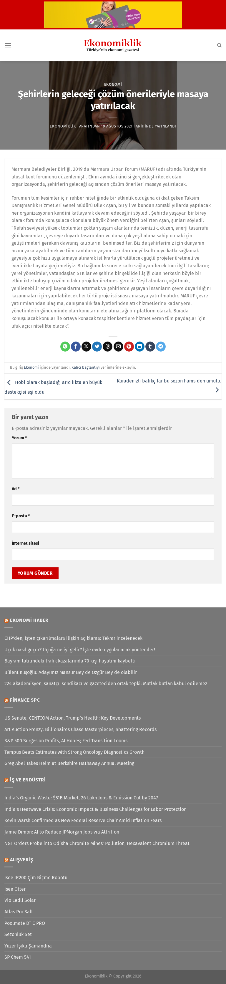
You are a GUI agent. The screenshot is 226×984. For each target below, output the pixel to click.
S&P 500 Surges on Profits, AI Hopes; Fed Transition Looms (65, 740)
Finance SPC (25, 700)
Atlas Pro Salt (18, 912)
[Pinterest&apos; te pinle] (129, 347)
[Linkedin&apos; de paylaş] (139, 347)
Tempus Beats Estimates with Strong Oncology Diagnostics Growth (74, 752)
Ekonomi (113, 84)
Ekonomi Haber (29, 620)
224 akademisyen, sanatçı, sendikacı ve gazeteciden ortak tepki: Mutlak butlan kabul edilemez (105, 683)
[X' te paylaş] (86, 347)
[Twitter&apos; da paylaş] (97, 347)
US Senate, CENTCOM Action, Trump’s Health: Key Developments (72, 718)
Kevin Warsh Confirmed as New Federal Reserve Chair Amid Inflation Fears (83, 820)
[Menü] (7, 45)
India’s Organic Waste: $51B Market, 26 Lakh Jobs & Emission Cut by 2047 (81, 798)
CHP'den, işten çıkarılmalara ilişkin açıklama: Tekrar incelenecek (73, 638)
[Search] (219, 45)
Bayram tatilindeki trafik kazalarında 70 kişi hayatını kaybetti (70, 661)
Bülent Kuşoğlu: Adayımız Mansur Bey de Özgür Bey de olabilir (70, 672)
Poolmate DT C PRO (24, 923)
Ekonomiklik (63, 126)
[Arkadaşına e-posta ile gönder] (118, 347)
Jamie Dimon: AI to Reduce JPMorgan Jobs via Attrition (61, 832)
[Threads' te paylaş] (107, 347)
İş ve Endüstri (28, 780)
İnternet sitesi (25, 543)
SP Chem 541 (17, 957)
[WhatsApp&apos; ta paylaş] (65, 347)
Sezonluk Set (18, 934)
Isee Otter (15, 889)
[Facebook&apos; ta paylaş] (76, 347)
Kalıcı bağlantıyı (86, 367)
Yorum (19, 437)
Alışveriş (21, 859)
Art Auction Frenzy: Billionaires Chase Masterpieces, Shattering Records (80, 729)
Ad (15, 488)
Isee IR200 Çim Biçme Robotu (35, 877)
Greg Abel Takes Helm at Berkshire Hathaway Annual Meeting (69, 763)
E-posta (21, 515)
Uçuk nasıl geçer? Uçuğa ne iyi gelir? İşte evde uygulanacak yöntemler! (79, 649)
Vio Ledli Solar (20, 900)
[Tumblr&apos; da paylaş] (150, 347)
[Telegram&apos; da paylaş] (161, 347)
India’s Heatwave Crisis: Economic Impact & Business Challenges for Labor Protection (95, 809)
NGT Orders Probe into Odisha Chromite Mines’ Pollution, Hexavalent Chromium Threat (97, 843)
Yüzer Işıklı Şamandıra (28, 946)
